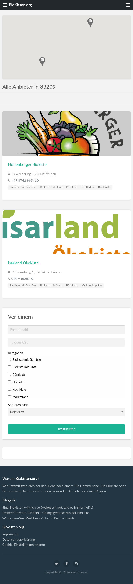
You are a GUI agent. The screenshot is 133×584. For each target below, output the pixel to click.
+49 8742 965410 (25, 180)
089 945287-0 (22, 279)
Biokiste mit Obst (51, 187)
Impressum (10, 534)
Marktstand (18, 397)
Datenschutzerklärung (18, 539)
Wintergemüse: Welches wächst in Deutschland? (38, 518)
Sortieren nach (66, 409)
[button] (90, 23)
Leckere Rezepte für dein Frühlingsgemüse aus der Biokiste (45, 513)
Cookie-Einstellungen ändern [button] (23, 544)
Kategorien (15, 353)
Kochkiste (104, 187)
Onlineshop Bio (92, 285)
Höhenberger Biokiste (27, 164)
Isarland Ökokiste (23, 262)
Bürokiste (72, 187)
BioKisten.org (20, 5)
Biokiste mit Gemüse (23, 187)
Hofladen (88, 187)
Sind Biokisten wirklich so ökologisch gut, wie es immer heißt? (48, 507)
